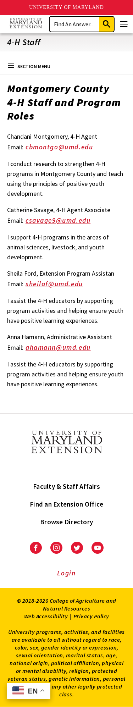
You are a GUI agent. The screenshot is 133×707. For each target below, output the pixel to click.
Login (66, 573)
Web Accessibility (46, 616)
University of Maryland (66, 7)
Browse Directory (66, 522)
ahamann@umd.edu (63, 348)
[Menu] (124, 24)
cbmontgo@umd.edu (64, 148)
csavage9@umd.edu (63, 221)
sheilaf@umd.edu (59, 284)
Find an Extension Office (66, 504)
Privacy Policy (91, 616)
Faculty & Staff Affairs (66, 486)
